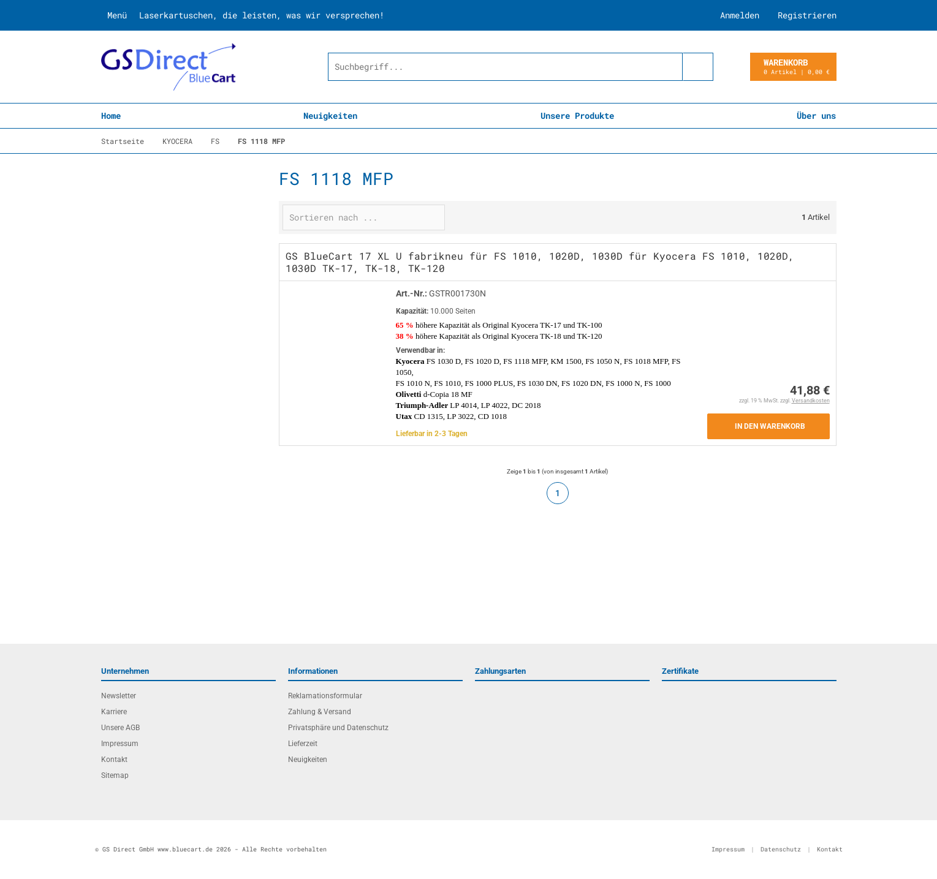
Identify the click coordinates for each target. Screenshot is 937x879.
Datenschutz (781, 849)
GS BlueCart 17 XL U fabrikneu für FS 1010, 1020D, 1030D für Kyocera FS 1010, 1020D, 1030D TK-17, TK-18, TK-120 (540, 261)
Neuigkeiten (330, 115)
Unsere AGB (120, 727)
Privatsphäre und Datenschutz (338, 727)
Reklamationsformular (325, 696)
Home (111, 115)
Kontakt (114, 759)
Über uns (816, 115)
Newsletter (118, 696)
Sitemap (115, 775)
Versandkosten (811, 401)
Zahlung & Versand (319, 711)
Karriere (114, 711)
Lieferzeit (302, 743)
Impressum (119, 743)
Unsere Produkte (577, 115)
